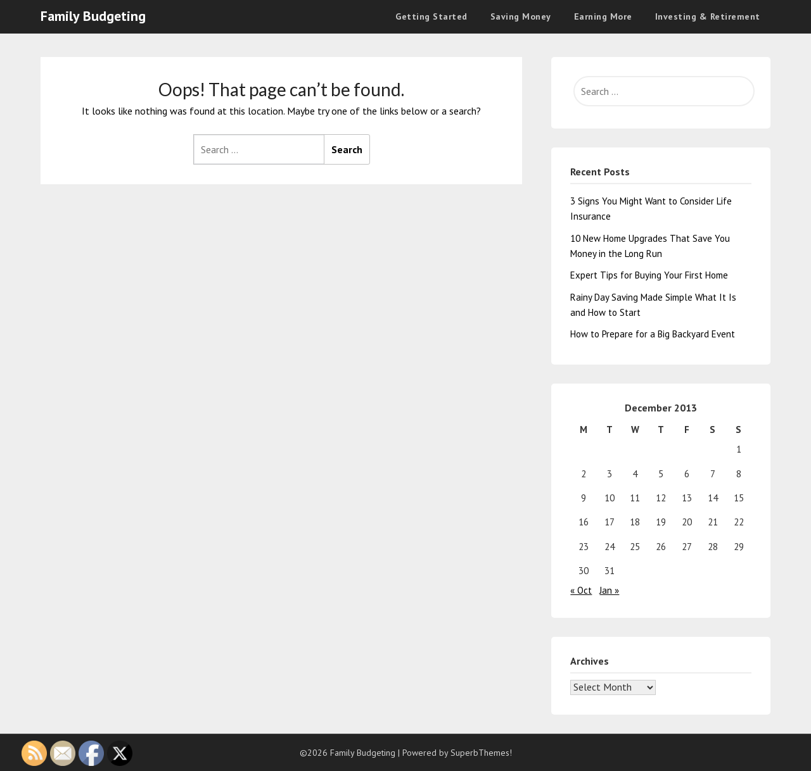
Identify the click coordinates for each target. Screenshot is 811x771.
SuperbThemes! (481, 752)
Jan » (609, 590)
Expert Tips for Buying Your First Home (649, 275)
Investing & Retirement (707, 16)
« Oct (581, 590)
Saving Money (520, 16)
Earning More (603, 16)
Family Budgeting (93, 16)
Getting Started (431, 16)
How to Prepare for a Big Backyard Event (652, 334)
